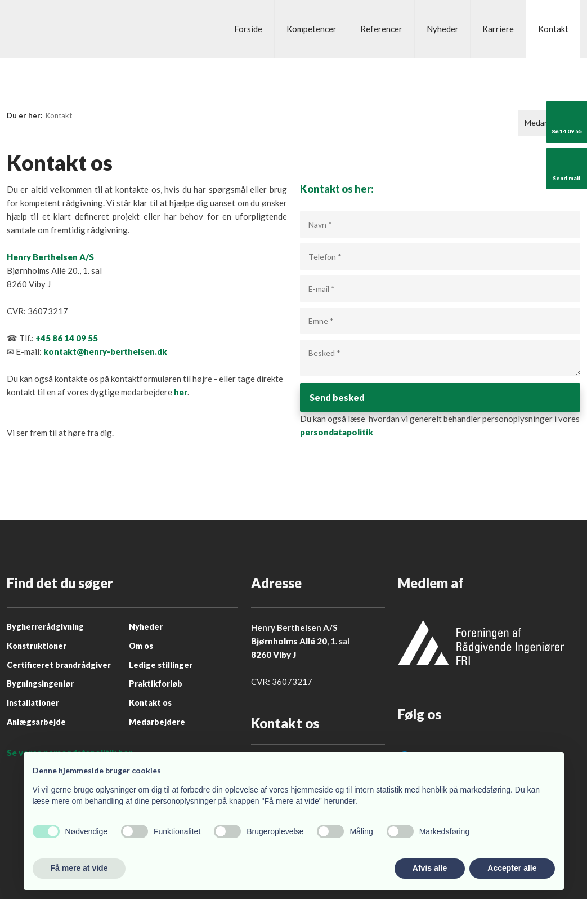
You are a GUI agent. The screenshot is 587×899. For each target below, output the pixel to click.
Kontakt (553, 29)
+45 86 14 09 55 (66, 338)
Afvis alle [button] (430, 868)
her (180, 392)
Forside (248, 29)
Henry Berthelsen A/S (50, 257)
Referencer (381, 29)
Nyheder (443, 29)
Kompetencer (311, 29)
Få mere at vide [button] (79, 868)
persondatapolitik (336, 435)
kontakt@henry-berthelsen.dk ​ (105, 351)
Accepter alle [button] (511, 868)
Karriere (498, 29)
